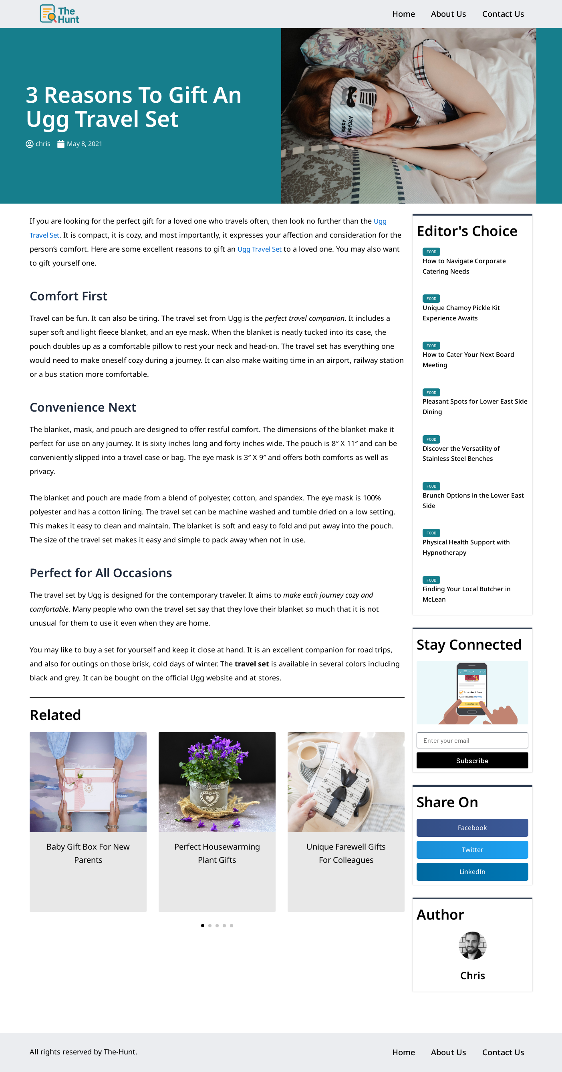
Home (403, 13)
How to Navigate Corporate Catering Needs (470, 267)
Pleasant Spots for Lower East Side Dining (474, 417)
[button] (202, 925)
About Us (448, 13)
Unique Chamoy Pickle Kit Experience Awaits (466, 317)
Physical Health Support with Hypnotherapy (472, 567)
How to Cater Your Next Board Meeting (475, 367)
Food (431, 251)
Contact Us (503, 13)
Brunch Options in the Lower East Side (472, 517)
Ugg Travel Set (262, 249)
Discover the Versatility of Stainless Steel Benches (467, 467)
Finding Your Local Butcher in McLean (473, 617)
